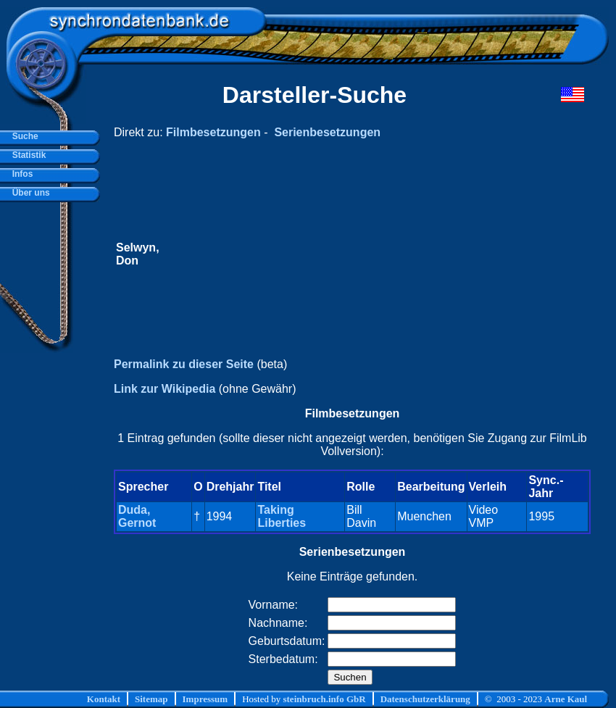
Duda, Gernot (137, 516)
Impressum (205, 699)
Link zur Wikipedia (164, 389)
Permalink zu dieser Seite (184, 364)
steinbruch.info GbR (324, 699)
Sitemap (151, 699)
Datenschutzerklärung (425, 699)
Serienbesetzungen (327, 132)
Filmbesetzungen (213, 132)
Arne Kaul (565, 699)
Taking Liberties (281, 516)
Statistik (26, 155)
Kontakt (103, 699)
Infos (20, 174)
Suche (22, 136)
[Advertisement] (344, 254)
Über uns (28, 193)
